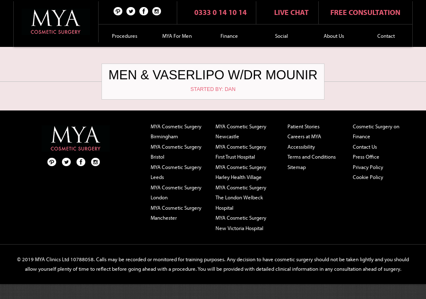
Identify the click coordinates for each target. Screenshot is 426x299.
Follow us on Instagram (156, 10)
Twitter (131, 10)
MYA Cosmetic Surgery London (176, 192)
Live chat (291, 12)
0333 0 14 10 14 (220, 12)
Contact (386, 35)
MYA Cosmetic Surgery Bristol (176, 151)
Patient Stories (303, 126)
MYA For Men (177, 35)
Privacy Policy (368, 167)
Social (281, 35)
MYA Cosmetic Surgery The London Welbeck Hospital (240, 197)
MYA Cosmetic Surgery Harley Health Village (240, 172)
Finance (229, 35)
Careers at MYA (304, 136)
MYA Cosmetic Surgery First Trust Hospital (240, 151)
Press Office (366, 156)
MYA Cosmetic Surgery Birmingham (176, 131)
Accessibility (301, 146)
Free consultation (365, 12)
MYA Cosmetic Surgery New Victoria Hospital (240, 222)
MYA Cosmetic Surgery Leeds (176, 172)
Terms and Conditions (311, 156)
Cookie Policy (368, 177)
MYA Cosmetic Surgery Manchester (176, 212)
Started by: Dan (213, 89)
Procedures (124, 35)
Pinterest (118, 10)
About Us (334, 35)
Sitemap (296, 167)
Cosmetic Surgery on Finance (376, 131)
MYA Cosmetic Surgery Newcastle (240, 131)
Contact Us (365, 146)
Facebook (144, 10)
